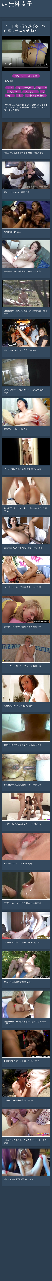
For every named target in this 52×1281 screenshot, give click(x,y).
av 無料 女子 (17, 4)
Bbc (10, 87)
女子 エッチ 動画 (35, 95)
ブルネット (30, 91)
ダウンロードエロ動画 (26, 76)
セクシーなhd (24, 87)
